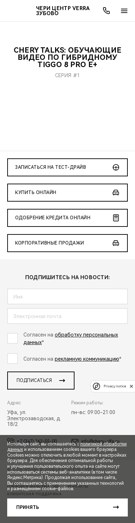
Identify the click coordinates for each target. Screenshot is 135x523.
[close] (131, 386)
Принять (27, 507)
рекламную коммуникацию (87, 359)
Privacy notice (115, 386)
